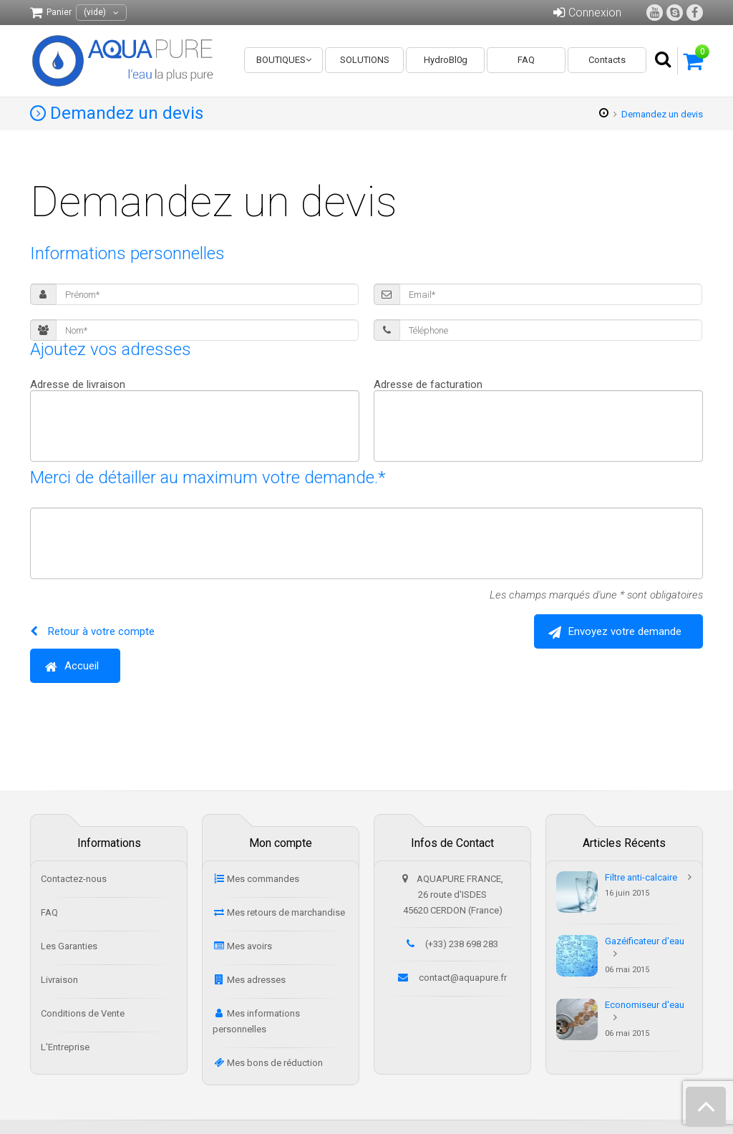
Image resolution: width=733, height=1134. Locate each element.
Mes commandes (263, 878)
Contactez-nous (74, 878)
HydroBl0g (445, 59)
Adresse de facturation (428, 384)
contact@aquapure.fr (463, 977)
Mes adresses (256, 979)
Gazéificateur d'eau (644, 941)
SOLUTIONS (364, 59)
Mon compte (280, 843)
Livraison (59, 979)
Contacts (607, 59)
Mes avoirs (249, 946)
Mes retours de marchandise (286, 912)
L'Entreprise (65, 1047)
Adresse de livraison (77, 384)
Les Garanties (69, 946)
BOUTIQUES (281, 59)
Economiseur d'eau (644, 1004)
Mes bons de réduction (275, 1062)
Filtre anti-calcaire (641, 877)
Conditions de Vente (83, 1013)
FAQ (526, 59)
